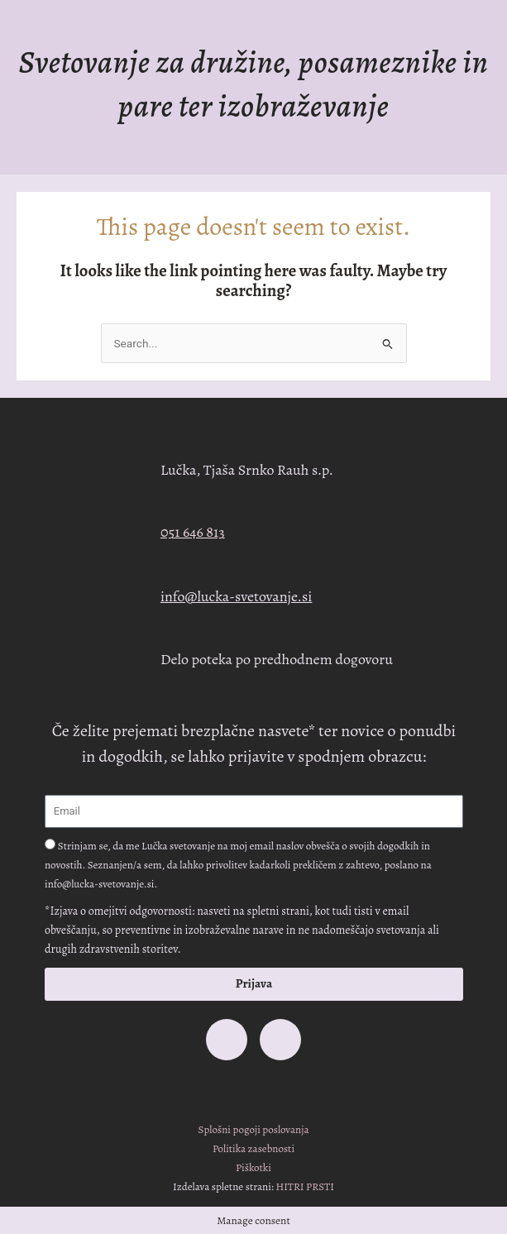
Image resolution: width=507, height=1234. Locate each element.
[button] (253, 156)
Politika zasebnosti (253, 1148)
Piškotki (253, 1167)
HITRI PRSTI (305, 1186)
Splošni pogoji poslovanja (253, 1129)
